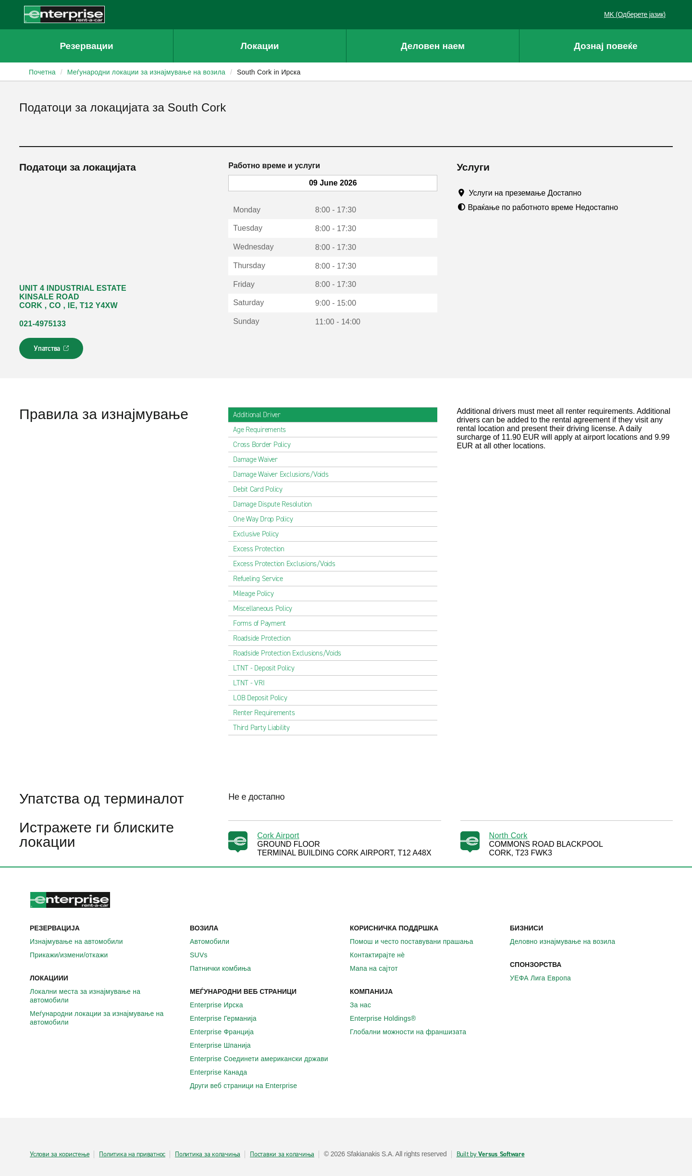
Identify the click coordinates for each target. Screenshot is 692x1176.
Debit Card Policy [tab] (261, 489)
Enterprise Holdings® (388, 1018)
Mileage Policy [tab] (257, 593)
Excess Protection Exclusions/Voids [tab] (288, 564)
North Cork (508, 835)
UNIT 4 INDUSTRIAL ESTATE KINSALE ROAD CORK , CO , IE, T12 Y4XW (72, 296)
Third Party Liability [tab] (265, 727)
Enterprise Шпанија (225, 1045)
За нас (366, 1005)
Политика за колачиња (207, 1154)
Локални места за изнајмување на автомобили (106, 996)
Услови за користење (59, 1154)
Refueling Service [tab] (262, 578)
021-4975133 (42, 324)
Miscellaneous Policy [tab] (266, 608)
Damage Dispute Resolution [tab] (276, 504)
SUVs (204, 955)
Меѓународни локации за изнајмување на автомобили (106, 1018)
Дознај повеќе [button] (605, 46)
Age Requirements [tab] (263, 429)
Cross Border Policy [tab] (265, 444)
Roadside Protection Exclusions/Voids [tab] (291, 653)
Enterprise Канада (224, 1072)
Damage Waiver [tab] (259, 459)
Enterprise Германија (228, 1018)
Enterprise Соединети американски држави (264, 1059)
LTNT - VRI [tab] (252, 683)
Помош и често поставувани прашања (417, 941)
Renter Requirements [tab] (267, 713)
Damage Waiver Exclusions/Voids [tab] (284, 474)
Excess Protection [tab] (262, 549)
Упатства (52, 351)
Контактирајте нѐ (382, 955)
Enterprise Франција (227, 1032)
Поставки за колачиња (282, 1154)
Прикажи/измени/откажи (74, 955)
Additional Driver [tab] (260, 415)
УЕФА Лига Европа (545, 978)
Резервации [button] (86, 46)
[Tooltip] (590, 193)
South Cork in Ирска (269, 72)
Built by (491, 1154)
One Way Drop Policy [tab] (266, 519)
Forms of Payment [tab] (263, 623)
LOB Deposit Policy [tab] (264, 698)
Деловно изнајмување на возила (568, 941)
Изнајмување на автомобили (82, 941)
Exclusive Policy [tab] (259, 534)
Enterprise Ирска (222, 1005)
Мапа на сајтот (379, 968)
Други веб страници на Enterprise (249, 1085)
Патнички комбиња (225, 968)
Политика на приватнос (132, 1154)
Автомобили (215, 941)
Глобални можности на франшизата (413, 1032)
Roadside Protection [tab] (265, 638)
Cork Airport (278, 835)
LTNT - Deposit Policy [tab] (267, 668)
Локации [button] (259, 46)
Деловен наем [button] (433, 46)
